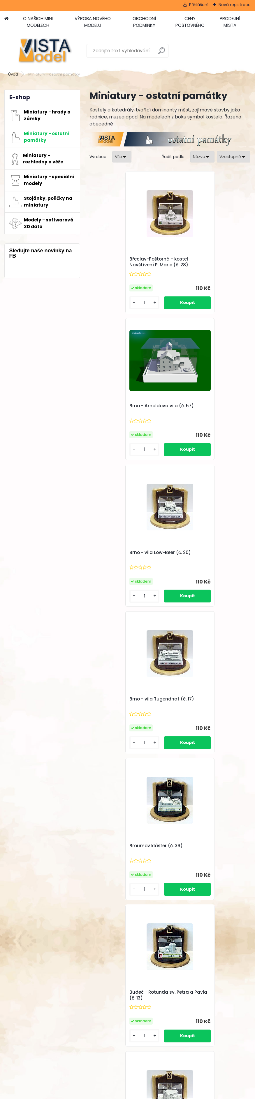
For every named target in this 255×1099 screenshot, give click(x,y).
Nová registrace (235, 5)
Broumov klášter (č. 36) (122, 552)
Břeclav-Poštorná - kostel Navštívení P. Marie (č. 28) (125, 262)
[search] (161, 53)
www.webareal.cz (151, 1093)
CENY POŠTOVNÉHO (190, 21)
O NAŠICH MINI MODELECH (38, 21)
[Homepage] (6, 19)
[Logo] (44, 50)
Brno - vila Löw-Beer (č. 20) (126, 406)
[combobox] (202, 157)
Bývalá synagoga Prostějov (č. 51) (208, 702)
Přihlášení (198, 5)
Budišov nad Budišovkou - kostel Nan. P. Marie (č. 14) (125, 702)
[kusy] (108, 302)
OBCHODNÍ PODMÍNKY (144, 21)
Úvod (13, 74)
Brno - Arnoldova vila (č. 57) (208, 259)
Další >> (212, 771)
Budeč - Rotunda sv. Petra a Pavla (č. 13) (208, 555)
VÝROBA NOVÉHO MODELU (93, 21)
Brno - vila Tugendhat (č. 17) (208, 406)
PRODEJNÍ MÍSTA (230, 21)
